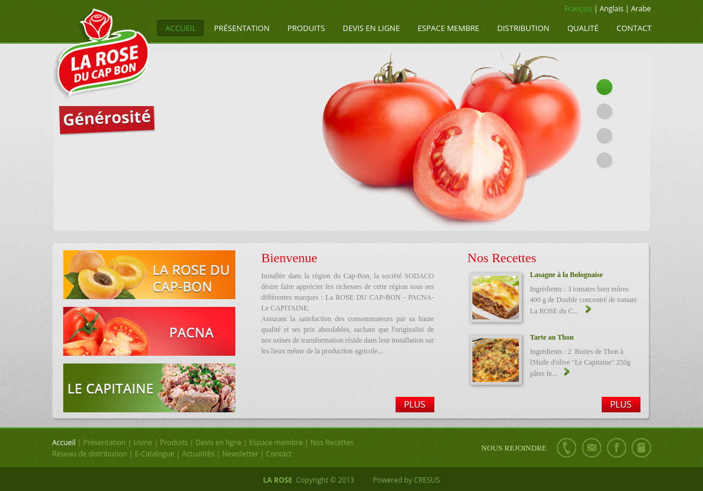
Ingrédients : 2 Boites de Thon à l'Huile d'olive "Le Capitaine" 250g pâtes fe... (580, 362)
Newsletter (240, 454)
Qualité (583, 28)
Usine (143, 442)
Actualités (198, 454)
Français (578, 9)
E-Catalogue (155, 454)
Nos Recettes (332, 442)
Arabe (641, 9)
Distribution (523, 28)
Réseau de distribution (89, 454)
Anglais (612, 9)
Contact (634, 28)
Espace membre (448, 28)
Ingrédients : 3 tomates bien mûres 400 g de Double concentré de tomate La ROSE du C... (583, 300)
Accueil (181, 28)
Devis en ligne (371, 28)
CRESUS (427, 480)
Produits (306, 28)
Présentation (241, 28)
